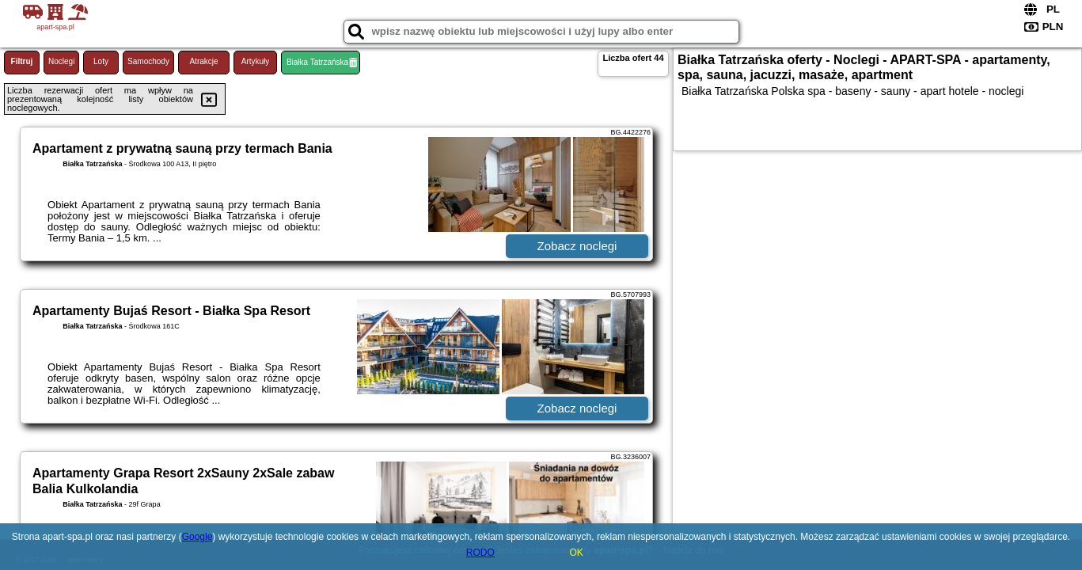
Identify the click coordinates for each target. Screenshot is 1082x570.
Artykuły (255, 61)
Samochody (148, 61)
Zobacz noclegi (577, 246)
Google (197, 536)
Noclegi (61, 61)
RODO (480, 552)
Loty (100, 61)
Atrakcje (203, 61)
